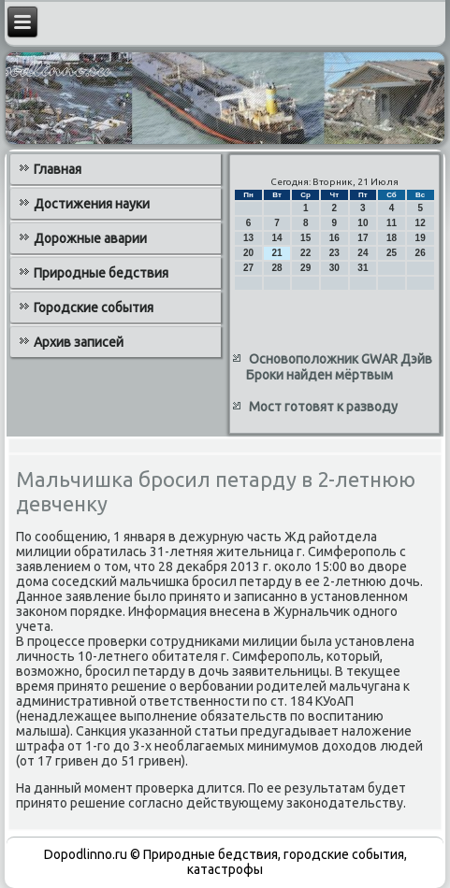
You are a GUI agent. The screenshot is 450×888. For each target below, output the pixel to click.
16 (334, 238)
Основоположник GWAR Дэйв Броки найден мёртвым (339, 367)
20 (248, 253)
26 (420, 253)
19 (420, 238)
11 (391, 223)
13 (248, 238)
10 (362, 223)
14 (277, 238)
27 (248, 268)
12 (420, 223)
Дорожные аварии (90, 238)
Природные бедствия (101, 272)
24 (362, 253)
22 (305, 253)
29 (305, 268)
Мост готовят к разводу (323, 406)
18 (391, 238)
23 (334, 253)
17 (362, 238)
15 (305, 238)
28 (277, 268)
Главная (57, 169)
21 (277, 253)
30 (334, 268)
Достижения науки (92, 203)
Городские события (93, 307)
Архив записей (78, 342)
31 (362, 268)
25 (391, 253)
